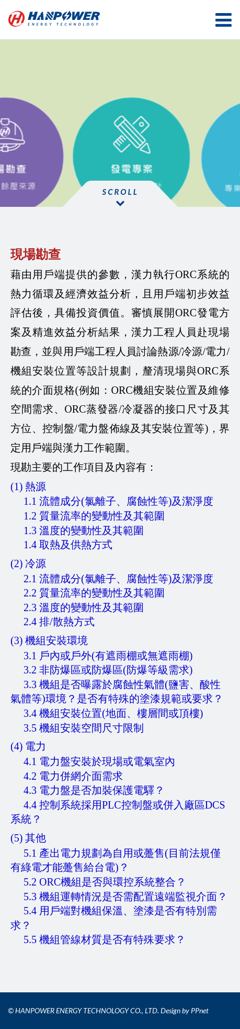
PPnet (200, 1010)
